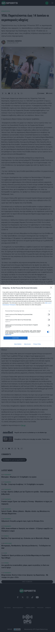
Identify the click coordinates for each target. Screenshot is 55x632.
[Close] (51, 288)
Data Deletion (17, 344)
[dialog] (27, 316)
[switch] (48, 314)
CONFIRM (15, 338)
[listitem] (27, 311)
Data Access (27, 344)
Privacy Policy (37, 344)
